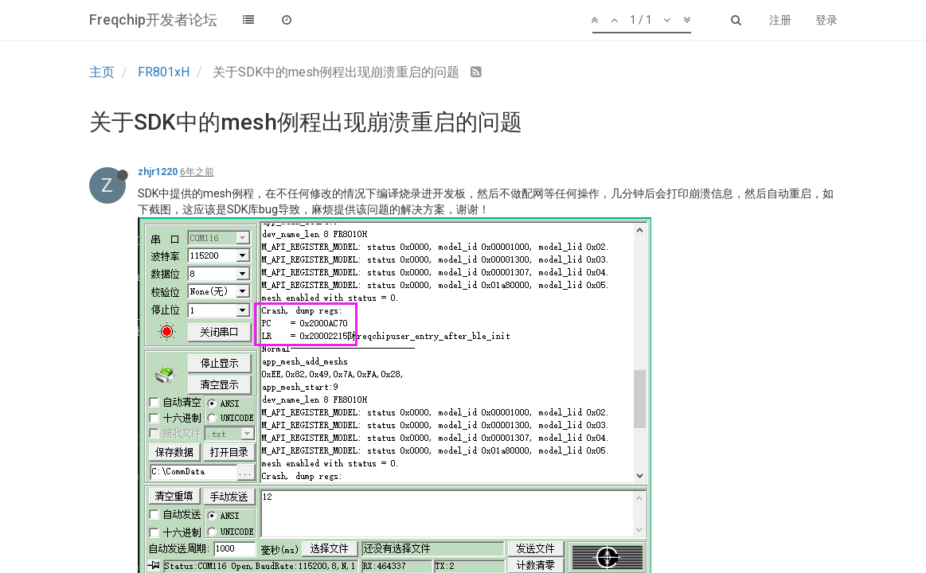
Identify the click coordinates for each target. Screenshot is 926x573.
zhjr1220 (158, 171)
